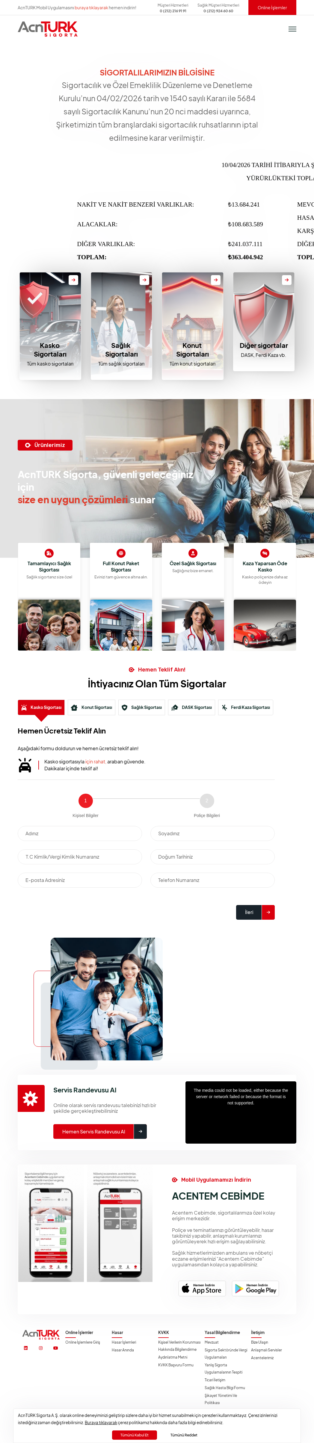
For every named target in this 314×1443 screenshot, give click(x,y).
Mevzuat (212, 1342)
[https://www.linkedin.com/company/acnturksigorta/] (26, 1348)
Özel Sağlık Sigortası (262, 563)
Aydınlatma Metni (172, 1357)
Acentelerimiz (262, 1358)
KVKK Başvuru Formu (176, 1365)
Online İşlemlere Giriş (82, 1342)
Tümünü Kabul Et (134, 1435)
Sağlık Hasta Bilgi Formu (225, 1388)
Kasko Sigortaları (50, 349)
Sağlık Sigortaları (121, 349)
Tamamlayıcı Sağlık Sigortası (119, 566)
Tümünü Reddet (183, 1435)
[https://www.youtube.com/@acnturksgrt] (56, 1348)
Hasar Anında (123, 1350)
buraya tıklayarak (91, 7)
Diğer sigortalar (264, 345)
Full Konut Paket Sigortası (191, 566)
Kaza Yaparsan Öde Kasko (47, 566)
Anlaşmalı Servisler (266, 1350)
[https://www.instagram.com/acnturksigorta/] (41, 1348)
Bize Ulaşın (259, 1342)
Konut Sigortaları (192, 349)
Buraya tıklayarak (101, 1422)
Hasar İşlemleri (124, 1342)
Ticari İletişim (215, 1380)
